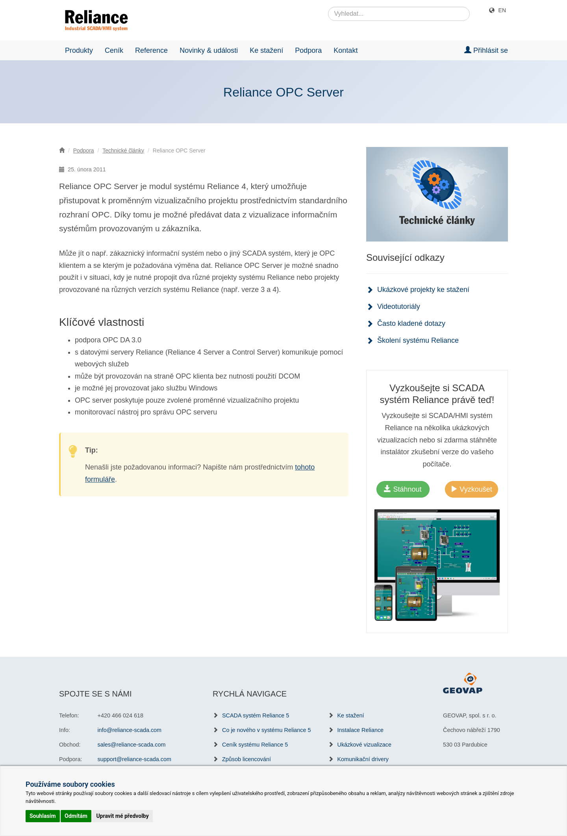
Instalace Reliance (360, 730)
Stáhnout (402, 489)
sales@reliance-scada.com (132, 744)
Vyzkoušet (471, 489)
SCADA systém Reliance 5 (255, 715)
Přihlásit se (486, 50)
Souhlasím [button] (43, 816)
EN (502, 10)
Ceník (114, 50)
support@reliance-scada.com (134, 759)
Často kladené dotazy (411, 323)
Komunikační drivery (363, 759)
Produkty (79, 50)
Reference (151, 50)
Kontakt (346, 50)
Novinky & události (209, 50)
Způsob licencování (246, 759)
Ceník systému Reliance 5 (255, 744)
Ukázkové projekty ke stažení (423, 290)
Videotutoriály (398, 306)
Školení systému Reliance (418, 340)
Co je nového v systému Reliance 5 (266, 730)
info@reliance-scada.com (130, 730)
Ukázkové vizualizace (364, 744)
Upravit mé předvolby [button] (122, 816)
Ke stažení (266, 50)
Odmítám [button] (76, 816)
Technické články (123, 150)
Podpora (308, 50)
